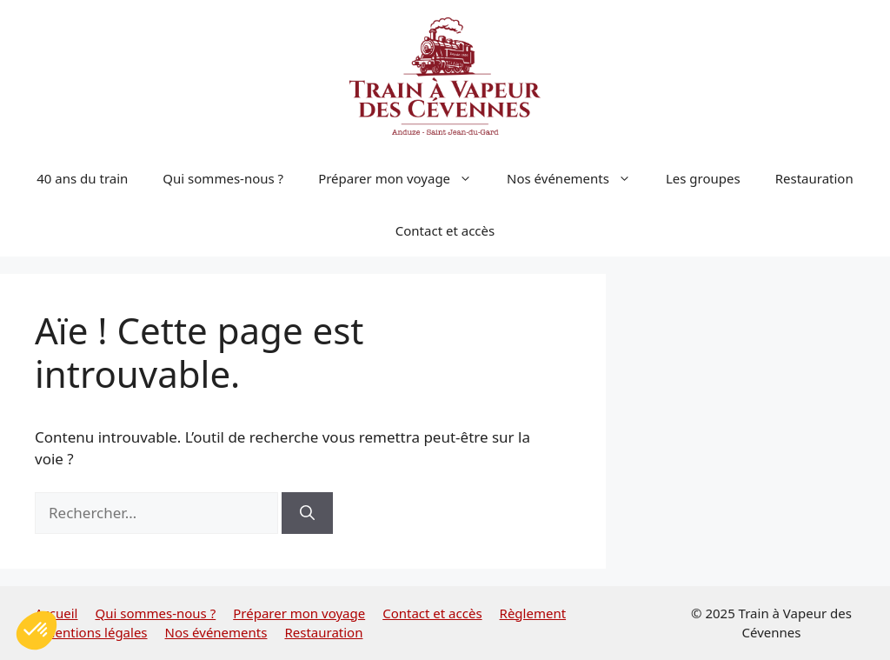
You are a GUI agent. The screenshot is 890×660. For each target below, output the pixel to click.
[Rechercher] (307, 513)
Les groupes (703, 178)
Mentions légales (95, 632)
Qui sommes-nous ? (223, 178)
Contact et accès (445, 230)
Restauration (814, 178)
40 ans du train (82, 178)
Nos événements (577, 178)
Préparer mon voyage (403, 178)
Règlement (533, 613)
